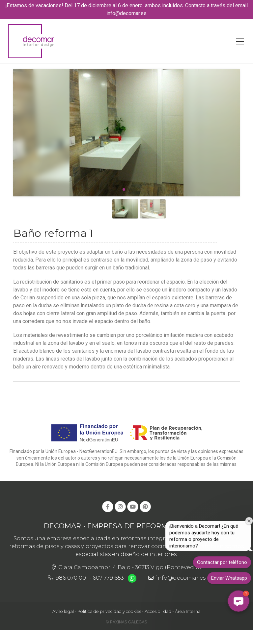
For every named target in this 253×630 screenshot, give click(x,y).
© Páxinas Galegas (126, 622)
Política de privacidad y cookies (109, 611)
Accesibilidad (158, 611)
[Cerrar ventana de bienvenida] (249, 524)
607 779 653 (108, 577)
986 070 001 (72, 577)
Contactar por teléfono (222, 566)
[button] (238, 601)
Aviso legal (63, 611)
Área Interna (188, 611)
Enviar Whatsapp (229, 582)
